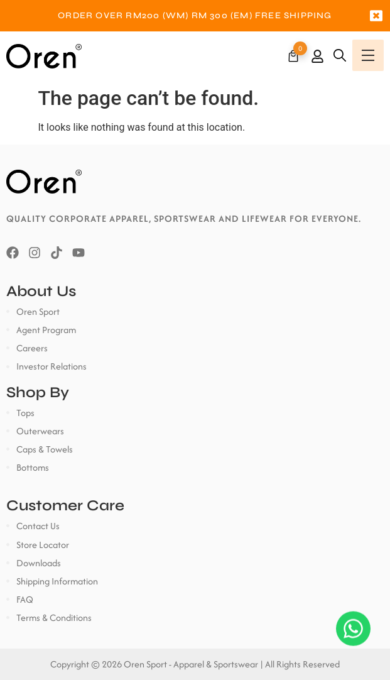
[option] (195, 15)
